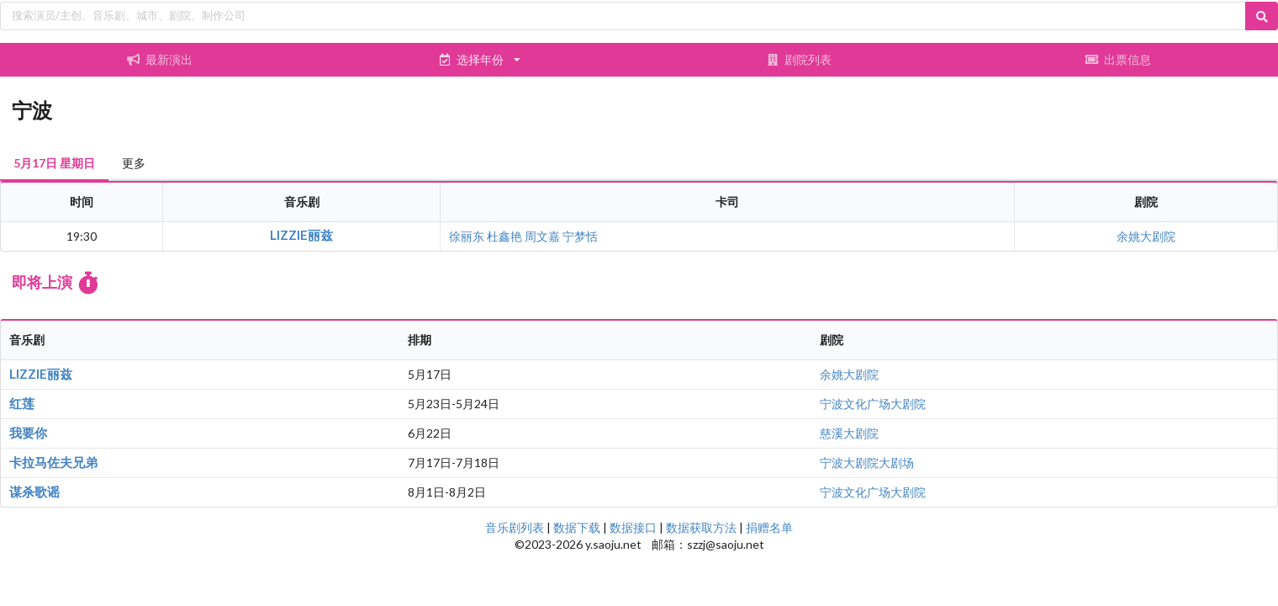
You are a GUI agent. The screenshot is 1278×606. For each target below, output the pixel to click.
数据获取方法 (701, 527)
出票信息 (1118, 59)
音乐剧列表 (514, 527)
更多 (133, 163)
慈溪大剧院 (849, 433)
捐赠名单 (769, 527)
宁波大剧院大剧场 (867, 462)
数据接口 (633, 527)
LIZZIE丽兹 (301, 234)
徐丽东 (466, 236)
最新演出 (160, 59)
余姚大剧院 (1146, 236)
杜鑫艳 (504, 236)
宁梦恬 (580, 236)
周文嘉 (542, 236)
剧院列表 (799, 59)
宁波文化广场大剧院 (873, 403)
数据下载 (576, 527)
